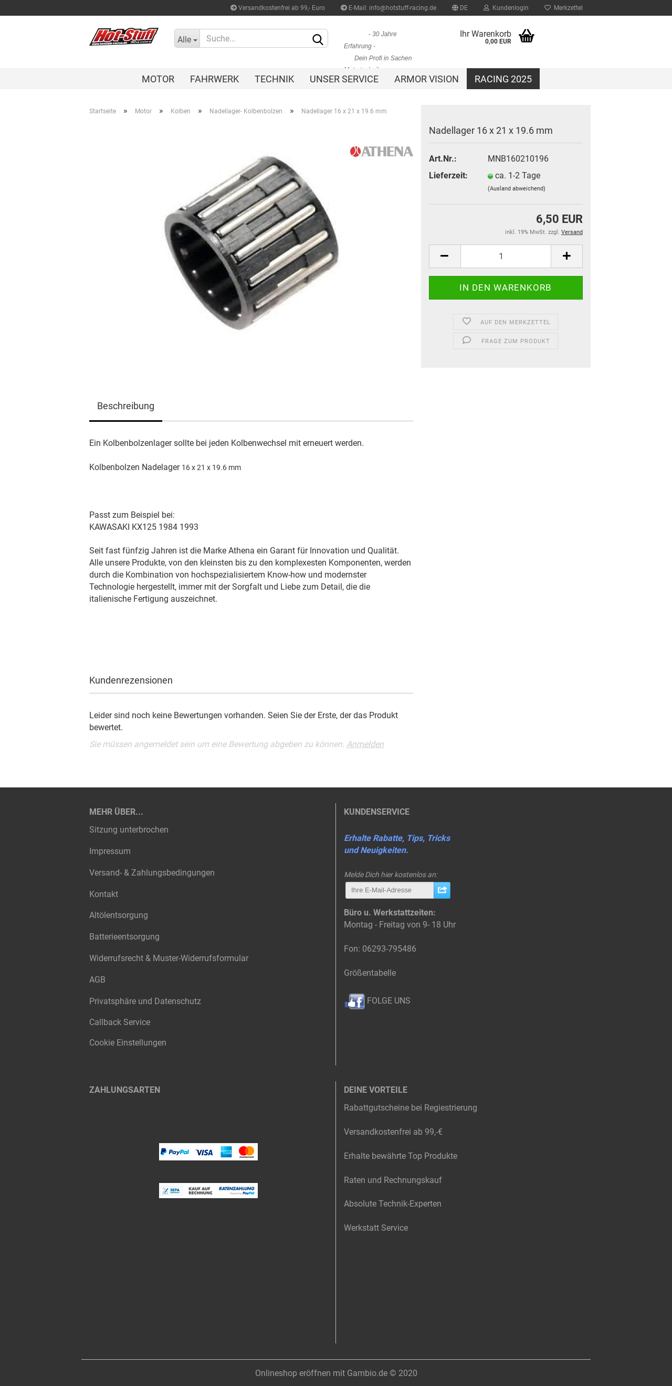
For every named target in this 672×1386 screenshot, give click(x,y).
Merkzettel (563, 8)
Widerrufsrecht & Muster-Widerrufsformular (168, 958)
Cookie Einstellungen (127, 1043)
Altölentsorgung (118, 915)
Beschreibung (125, 405)
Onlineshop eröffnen (293, 1373)
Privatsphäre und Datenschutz (145, 1001)
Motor (158, 78)
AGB (97, 980)
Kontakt (103, 894)
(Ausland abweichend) (516, 188)
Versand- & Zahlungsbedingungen (152, 873)
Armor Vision (426, 78)
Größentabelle (370, 973)
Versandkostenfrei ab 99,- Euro (277, 8)
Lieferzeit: (448, 175)
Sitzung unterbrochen (129, 830)
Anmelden (365, 744)
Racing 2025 (503, 78)
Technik (274, 78)
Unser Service (344, 78)
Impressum (110, 851)
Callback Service (119, 1022)
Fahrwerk (214, 78)
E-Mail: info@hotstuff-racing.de (388, 8)
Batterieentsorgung (124, 937)
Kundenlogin (506, 8)
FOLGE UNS (377, 1001)
